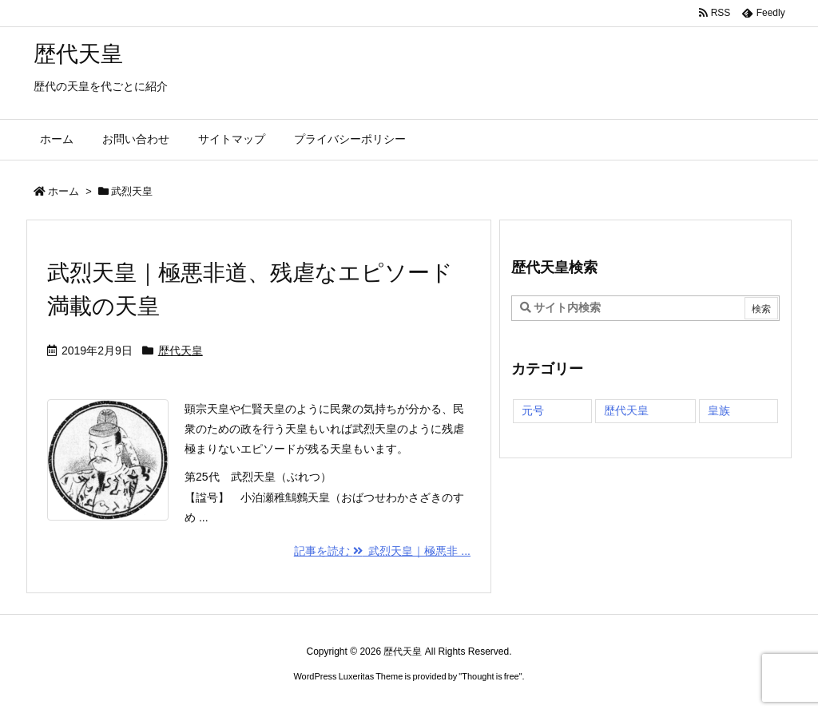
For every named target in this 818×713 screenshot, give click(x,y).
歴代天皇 (180, 350)
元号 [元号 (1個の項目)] (533, 410)
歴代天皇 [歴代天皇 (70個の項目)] (626, 410)
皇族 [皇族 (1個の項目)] (719, 410)
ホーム (63, 191)
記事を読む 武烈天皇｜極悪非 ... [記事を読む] (382, 551)
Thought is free (490, 676)
